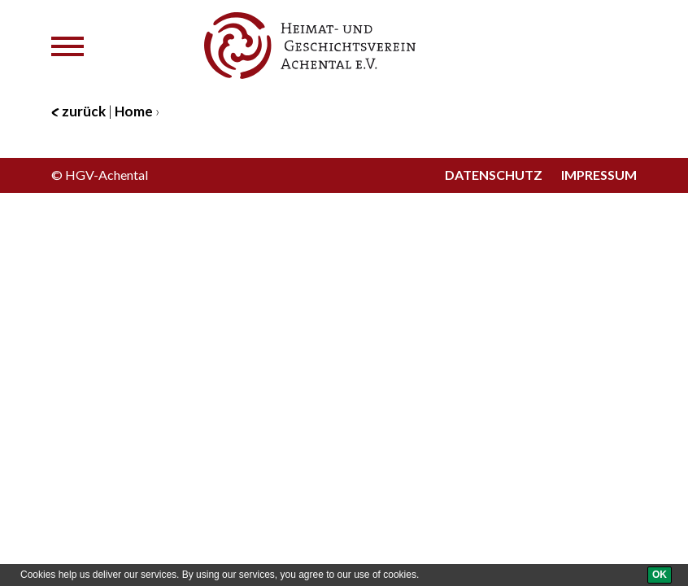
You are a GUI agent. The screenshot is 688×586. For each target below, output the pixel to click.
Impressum (599, 174)
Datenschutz (493, 174)
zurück (78, 111)
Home (134, 111)
